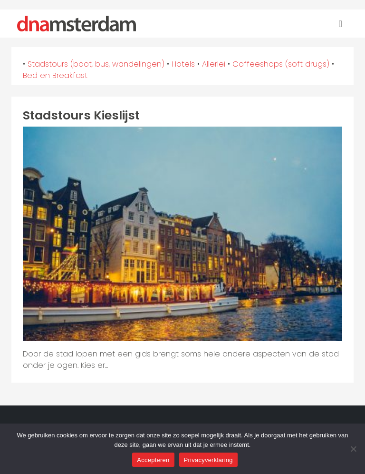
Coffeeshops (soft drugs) (280, 64)
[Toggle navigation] (340, 23)
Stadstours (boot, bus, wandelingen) (96, 64)
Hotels (183, 64)
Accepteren (153, 460)
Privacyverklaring (208, 460)
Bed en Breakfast (55, 75)
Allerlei (213, 64)
